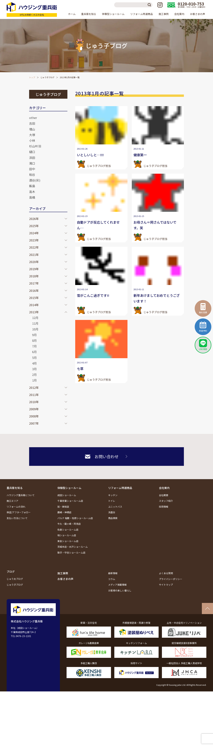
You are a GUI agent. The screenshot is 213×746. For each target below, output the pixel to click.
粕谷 (32, 174)
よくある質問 (166, 573)
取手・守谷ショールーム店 (71, 552)
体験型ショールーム (69, 488)
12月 (35, 317)
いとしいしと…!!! (90, 154)
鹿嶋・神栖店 (64, 512)
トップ (32, 77)
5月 (34, 357)
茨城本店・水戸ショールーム (72, 546)
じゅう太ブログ (15, 578)
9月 (34, 335)
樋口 (32, 152)
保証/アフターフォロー (19, 512)
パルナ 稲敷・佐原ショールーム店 (75, 518)
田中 (32, 169)
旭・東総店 (63, 506)
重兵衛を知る (15, 488)
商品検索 (112, 518)
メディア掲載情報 (117, 584)
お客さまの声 (197, 14)
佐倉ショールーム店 (67, 529)
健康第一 (140, 154)
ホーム (72, 14)
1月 (34, 380)
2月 (34, 374)
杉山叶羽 (35, 146)
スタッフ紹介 (166, 500)
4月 (34, 363)
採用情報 (163, 506)
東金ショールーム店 (67, 541)
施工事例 (164, 14)
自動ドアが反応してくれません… (98, 225)
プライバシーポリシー (170, 579)
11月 (35, 323)
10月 (35, 329)
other (33, 117)
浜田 (32, 157)
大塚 (32, 135)
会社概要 (163, 495)
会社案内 (164, 488)
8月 (34, 340)
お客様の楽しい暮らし (119, 590)
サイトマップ (166, 584)
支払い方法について (17, 518)
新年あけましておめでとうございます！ (156, 298)
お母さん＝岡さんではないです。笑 (154, 225)
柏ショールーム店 (66, 535)
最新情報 (112, 573)
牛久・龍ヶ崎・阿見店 (69, 523)
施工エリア (12, 500)
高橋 (32, 197)
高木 (32, 191)
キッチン (112, 495)
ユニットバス (115, 506)
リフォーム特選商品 (120, 488)
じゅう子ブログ (47, 77)
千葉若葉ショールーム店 (70, 500)
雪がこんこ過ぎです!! (93, 295)
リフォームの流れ (16, 506)
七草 (80, 368)
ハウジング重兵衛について (21, 495)
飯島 (32, 186)
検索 (149, 4)
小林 (32, 140)
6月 (34, 352)
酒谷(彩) (34, 180)
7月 (34, 346)
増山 (32, 129)
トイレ (111, 500)
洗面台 (111, 512)
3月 (34, 369)
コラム (111, 579)
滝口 (32, 163)
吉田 (32, 123)
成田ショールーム (66, 495)
